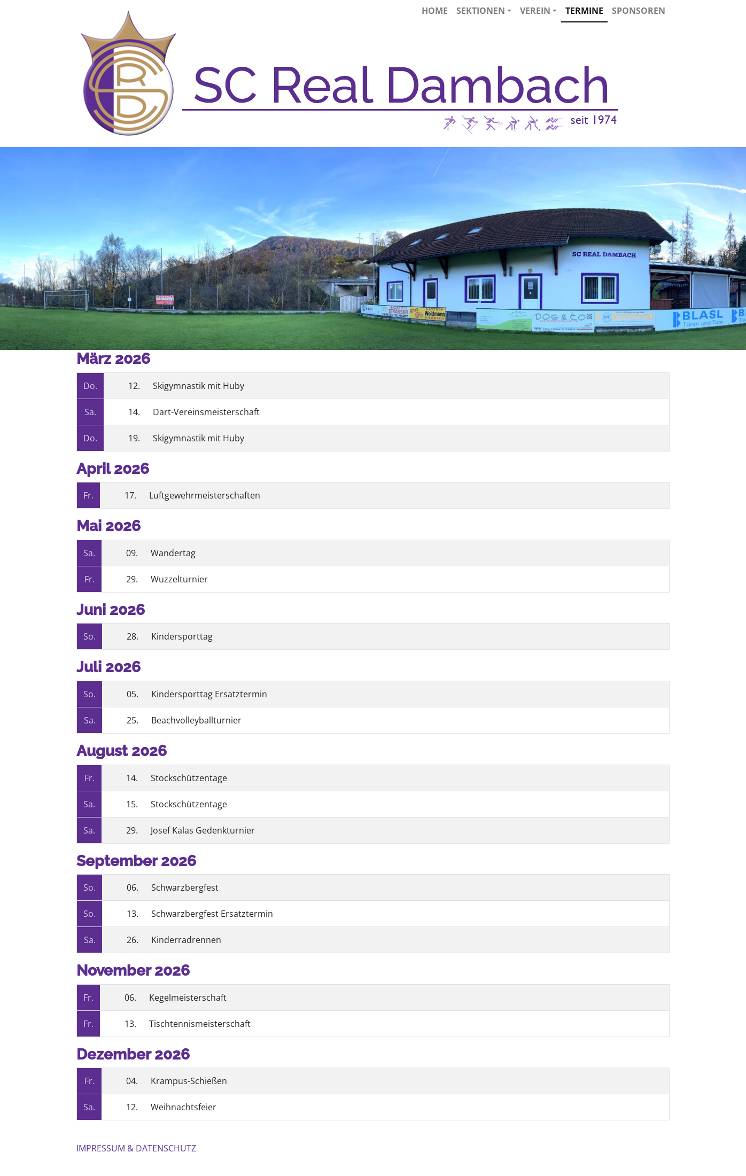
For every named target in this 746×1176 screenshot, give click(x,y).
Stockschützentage (189, 778)
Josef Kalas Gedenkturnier (203, 830)
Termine (584, 11)
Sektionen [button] (483, 11)
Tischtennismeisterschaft (200, 1024)
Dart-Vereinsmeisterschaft (206, 412)
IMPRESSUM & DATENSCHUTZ (136, 1148)
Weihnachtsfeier (183, 1107)
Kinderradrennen (186, 940)
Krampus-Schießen (189, 1081)
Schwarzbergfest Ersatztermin (212, 914)
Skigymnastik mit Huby (198, 386)
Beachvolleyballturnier (196, 720)
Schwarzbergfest (185, 887)
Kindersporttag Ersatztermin (209, 694)
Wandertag (173, 553)
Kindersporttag (182, 636)
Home (435, 11)
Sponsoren (638, 11)
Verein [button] (538, 11)
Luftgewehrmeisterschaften (204, 495)
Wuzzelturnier (179, 579)
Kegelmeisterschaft (188, 997)
